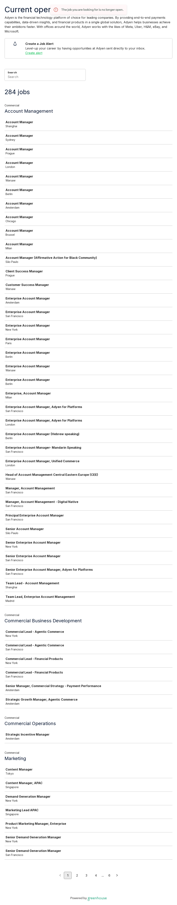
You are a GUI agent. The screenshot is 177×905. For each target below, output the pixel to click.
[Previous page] (60, 875)
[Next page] (117, 875)
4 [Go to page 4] (96, 875)
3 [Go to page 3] (86, 875)
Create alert (33, 53)
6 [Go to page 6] (109, 875)
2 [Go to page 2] (77, 875)
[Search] (45, 77)
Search (12, 72)
